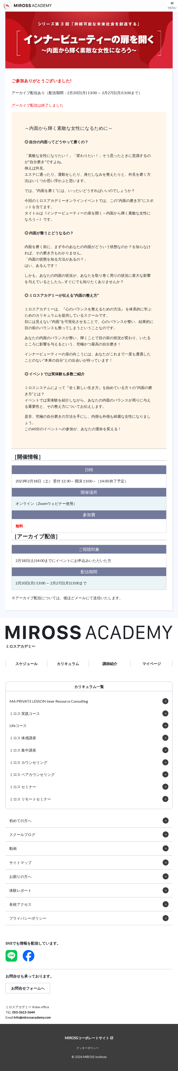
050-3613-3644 (23, 1012)
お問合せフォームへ (27, 988)
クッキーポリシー (87, 1048)
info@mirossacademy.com (32, 1017)
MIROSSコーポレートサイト (87, 1038)
